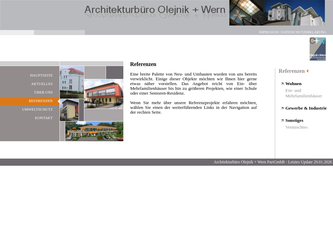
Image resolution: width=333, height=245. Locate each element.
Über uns (43, 92)
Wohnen (293, 83)
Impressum (269, 32)
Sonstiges (294, 120)
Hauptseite (41, 75)
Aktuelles (42, 84)
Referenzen (292, 71)
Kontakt (44, 118)
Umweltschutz (37, 109)
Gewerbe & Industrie (306, 108)
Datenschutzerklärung (303, 32)
